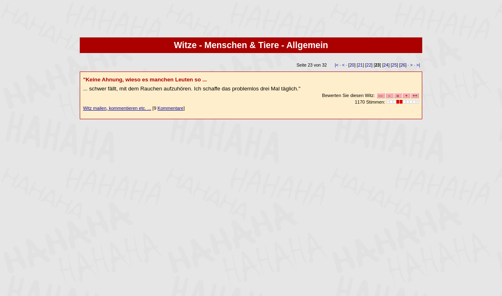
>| (418, 64)
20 (351, 64)
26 (402, 64)
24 (386, 64)
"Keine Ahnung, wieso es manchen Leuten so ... (145, 79)
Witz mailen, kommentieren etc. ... (117, 108)
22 (368, 64)
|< (336, 64)
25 (394, 64)
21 (360, 64)
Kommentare (170, 108)
